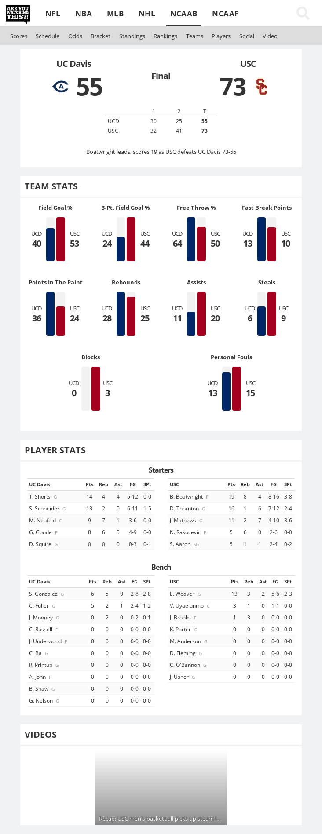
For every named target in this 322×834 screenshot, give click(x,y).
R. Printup (44, 664)
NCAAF (225, 13)
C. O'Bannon (189, 664)
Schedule (47, 36)
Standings (132, 36)
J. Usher (183, 676)
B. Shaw (42, 688)
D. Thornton (188, 508)
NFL (52, 13)
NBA (83, 13)
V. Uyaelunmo (190, 605)
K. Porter (184, 629)
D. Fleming (186, 652)
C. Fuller (42, 605)
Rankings (165, 36)
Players (221, 36)
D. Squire (44, 543)
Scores (18, 36)
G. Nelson (44, 700)
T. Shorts (43, 496)
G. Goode (44, 531)
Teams (194, 36)
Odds (75, 36)
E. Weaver (186, 593)
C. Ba (39, 652)
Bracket (100, 36)
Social (246, 36)
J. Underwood (48, 641)
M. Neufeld (46, 520)
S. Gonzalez (47, 593)
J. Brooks (184, 617)
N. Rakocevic (188, 531)
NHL (147, 13)
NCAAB (184, 13)
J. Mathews (187, 520)
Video (270, 36)
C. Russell (44, 629)
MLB (115, 13)
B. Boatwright (189, 496)
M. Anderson (189, 641)
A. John (40, 676)
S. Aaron (185, 543)
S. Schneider (48, 508)
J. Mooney (44, 617)
